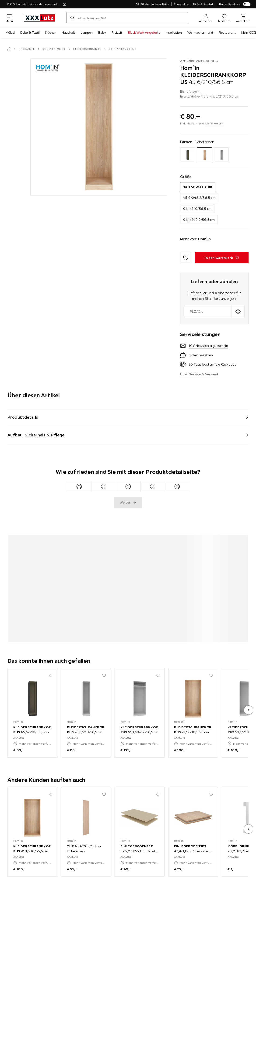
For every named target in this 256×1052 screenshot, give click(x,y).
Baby (102, 32)
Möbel (10, 32)
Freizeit (117, 32)
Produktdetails (22, 417)
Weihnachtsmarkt (200, 32)
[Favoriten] (224, 17)
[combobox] (207, 311)
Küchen (50, 32)
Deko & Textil (30, 32)
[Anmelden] (206, 17)
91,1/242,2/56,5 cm (199, 220)
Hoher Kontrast (235, 4)
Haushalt (68, 32)
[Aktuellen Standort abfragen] (238, 311)
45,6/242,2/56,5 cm (199, 198)
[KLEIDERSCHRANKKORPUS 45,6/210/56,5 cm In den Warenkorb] (222, 257)
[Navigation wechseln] (9, 17)
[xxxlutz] (39, 17)
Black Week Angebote (144, 32)
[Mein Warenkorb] (243, 17)
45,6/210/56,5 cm (197, 187)
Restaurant (227, 32)
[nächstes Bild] (248, 710)
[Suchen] (72, 17)
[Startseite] (9, 49)
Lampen (87, 32)
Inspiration (174, 32)
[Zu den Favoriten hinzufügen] (185, 257)
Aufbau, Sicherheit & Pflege (36, 435)
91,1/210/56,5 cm (197, 209)
